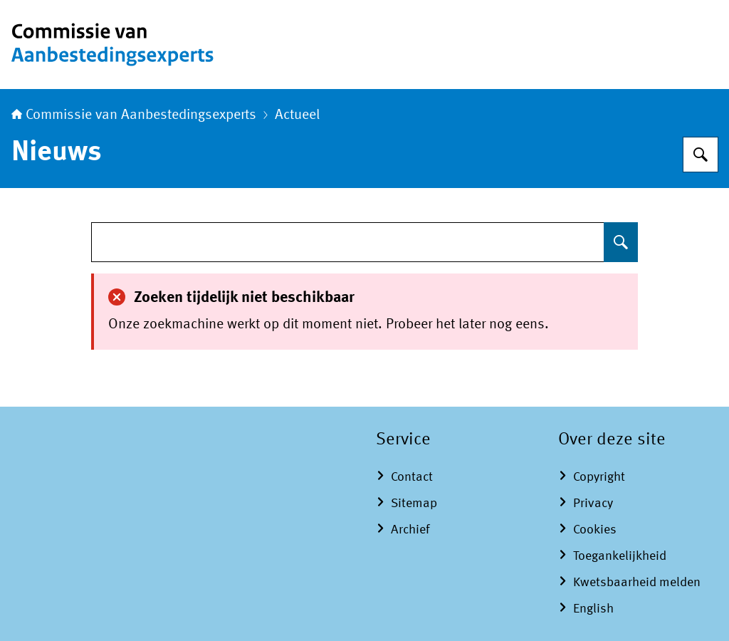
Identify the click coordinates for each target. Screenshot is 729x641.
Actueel (297, 115)
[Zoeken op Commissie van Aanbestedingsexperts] (700, 154)
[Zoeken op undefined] (621, 242)
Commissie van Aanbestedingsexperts (133, 115)
